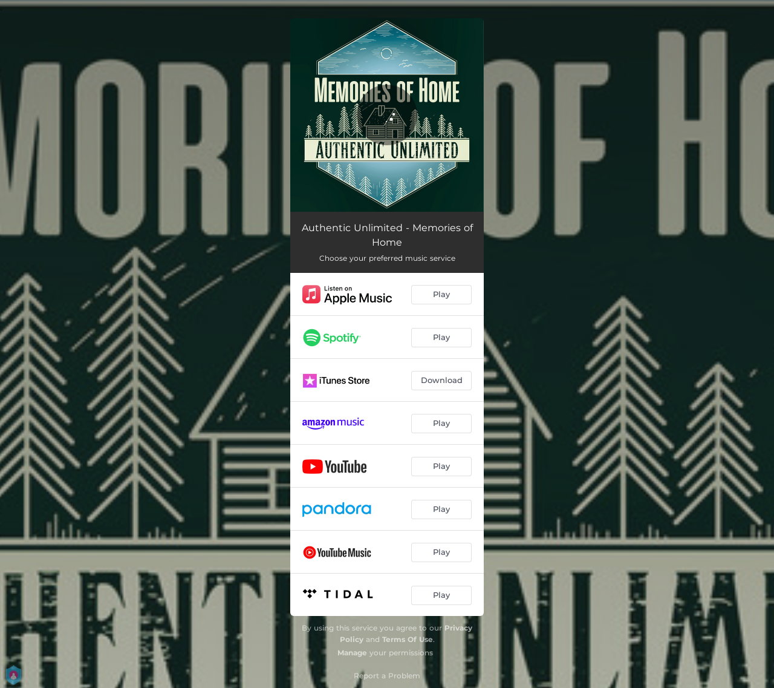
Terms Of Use (407, 639)
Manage (352, 652)
